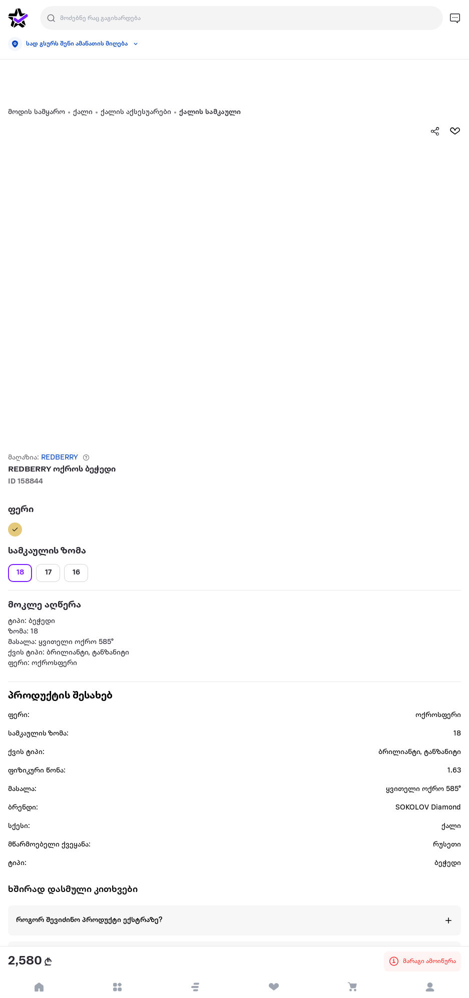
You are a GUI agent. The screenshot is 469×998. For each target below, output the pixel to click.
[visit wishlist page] (274, 987)
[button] (195, 987)
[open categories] (117, 987)
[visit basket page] (352, 987)
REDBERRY (59, 458)
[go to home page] (18, 18)
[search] (51, 18)
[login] (430, 987)
